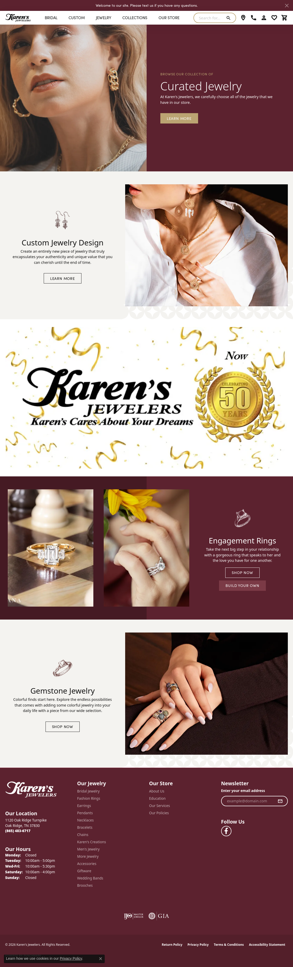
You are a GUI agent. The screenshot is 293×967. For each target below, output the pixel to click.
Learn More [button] (179, 118)
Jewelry (103, 17)
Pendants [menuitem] (85, 812)
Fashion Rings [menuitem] (88, 798)
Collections (134, 17)
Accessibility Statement (267, 944)
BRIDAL (51, 17)
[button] (264, 18)
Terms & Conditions (229, 944)
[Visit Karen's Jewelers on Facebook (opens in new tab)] (226, 831)
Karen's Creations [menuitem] (91, 841)
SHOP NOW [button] (242, 572)
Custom (77, 17)
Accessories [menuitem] (86, 863)
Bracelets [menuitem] (84, 827)
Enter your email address (243, 790)
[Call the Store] (18, 830)
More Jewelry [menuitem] (88, 856)
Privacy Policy (198, 944)
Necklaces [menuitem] (85, 820)
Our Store (169, 17)
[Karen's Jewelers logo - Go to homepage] (18, 18)
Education (157, 798)
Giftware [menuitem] (84, 870)
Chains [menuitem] (82, 834)
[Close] (286, 5)
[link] (243, 18)
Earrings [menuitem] (84, 805)
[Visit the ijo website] (133, 916)
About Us (156, 791)
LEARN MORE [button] (62, 278)
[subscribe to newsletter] (280, 801)
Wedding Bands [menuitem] (90, 878)
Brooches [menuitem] (85, 885)
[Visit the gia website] (158, 916)
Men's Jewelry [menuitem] (88, 849)
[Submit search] (229, 18)
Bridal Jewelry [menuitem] (88, 791)
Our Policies (159, 812)
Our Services (159, 805)
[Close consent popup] (100, 958)
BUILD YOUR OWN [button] (242, 585)
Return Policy (172, 944)
